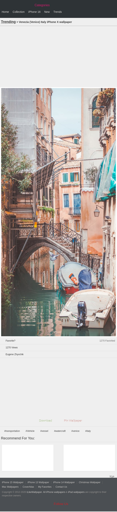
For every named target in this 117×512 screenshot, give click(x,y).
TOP (111, 476)
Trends (57, 11)
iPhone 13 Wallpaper (38, 482)
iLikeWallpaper (34, 492)
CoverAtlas (28, 487)
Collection (18, 11)
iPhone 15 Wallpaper (13, 482)
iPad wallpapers (76, 492)
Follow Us (61, 504)
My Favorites (45, 487)
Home (5, 11)
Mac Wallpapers (10, 487)
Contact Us (61, 487)
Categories (42, 5)
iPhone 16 (34, 11)
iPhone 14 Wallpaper (64, 482)
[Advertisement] (58, 56)
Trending (8, 22)
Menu (113, 12)
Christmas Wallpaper (89, 482)
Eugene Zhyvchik (15, 354)
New (47, 11)
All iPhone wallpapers (54, 492)
